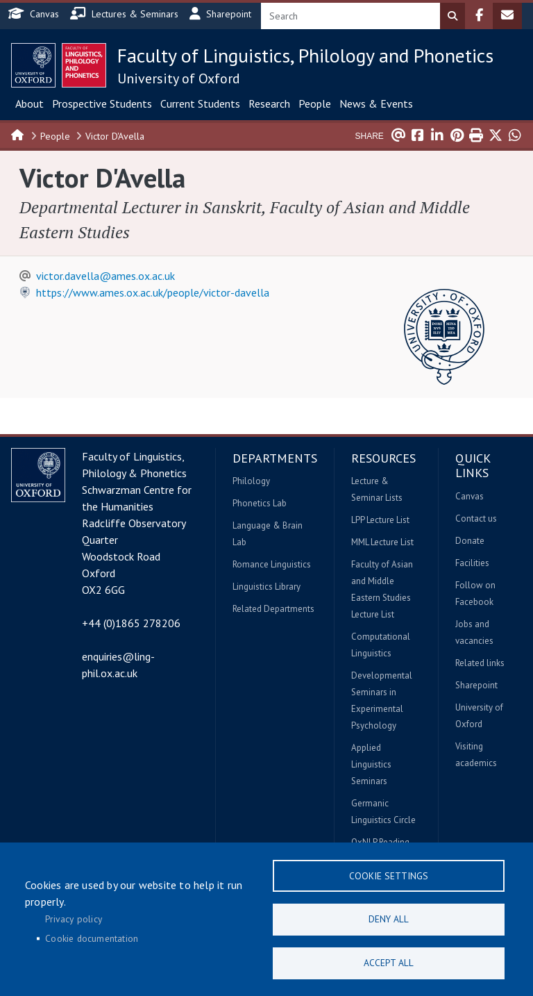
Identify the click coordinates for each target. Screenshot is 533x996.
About (29, 103)
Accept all (389, 962)
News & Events (376, 103)
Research (269, 103)
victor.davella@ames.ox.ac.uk (105, 276)
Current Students (200, 103)
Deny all (389, 917)
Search (452, 16)
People (314, 103)
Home (18, 134)
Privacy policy (73, 917)
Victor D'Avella (114, 136)
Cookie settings (388, 871)
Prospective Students (102, 103)
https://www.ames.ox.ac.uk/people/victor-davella (152, 292)
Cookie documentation (91, 936)
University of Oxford (178, 78)
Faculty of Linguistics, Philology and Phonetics (305, 55)
